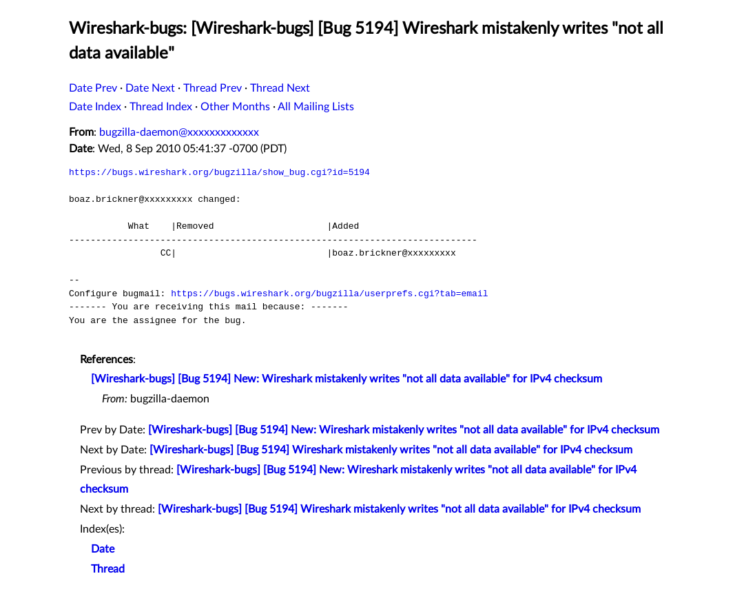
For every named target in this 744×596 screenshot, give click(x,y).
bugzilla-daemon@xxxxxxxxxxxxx (179, 132)
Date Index (95, 106)
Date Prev (93, 88)
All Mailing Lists (316, 106)
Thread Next (280, 88)
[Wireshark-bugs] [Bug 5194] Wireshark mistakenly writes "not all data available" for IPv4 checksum (390, 449)
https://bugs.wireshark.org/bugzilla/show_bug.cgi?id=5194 (219, 172)
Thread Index (161, 106)
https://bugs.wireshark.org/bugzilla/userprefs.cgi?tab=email (329, 293)
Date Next (150, 88)
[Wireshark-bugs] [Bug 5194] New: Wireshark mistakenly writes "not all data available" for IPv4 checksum (346, 378)
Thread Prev (212, 88)
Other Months (235, 106)
